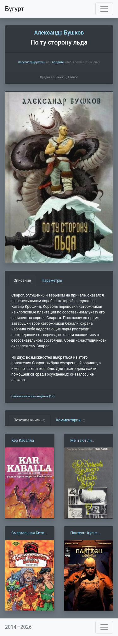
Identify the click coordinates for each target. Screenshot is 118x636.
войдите (58, 62)
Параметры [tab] (52, 280)
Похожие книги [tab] (29, 420)
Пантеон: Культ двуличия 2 (83, 533)
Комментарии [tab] (70, 420)
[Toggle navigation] (104, 9)
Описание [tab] (22, 280)
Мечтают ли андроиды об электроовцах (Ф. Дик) (85, 440)
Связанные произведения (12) (32, 396)
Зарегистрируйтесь (31, 62)
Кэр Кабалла (22, 440)
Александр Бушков (59, 32)
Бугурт (14, 9)
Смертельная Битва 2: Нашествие (28, 533)
